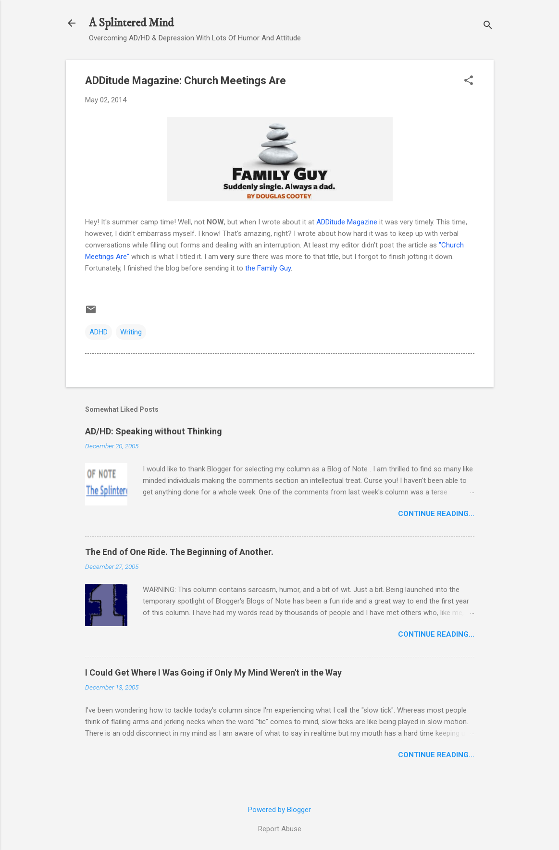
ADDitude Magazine (346, 222)
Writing (131, 332)
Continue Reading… (436, 513)
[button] (468, 81)
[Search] (488, 26)
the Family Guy (268, 268)
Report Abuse (279, 829)
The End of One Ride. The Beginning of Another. (179, 552)
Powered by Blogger (279, 809)
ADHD (98, 332)
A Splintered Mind (131, 23)
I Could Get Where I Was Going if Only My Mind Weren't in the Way (213, 672)
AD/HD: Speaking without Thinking (153, 431)
